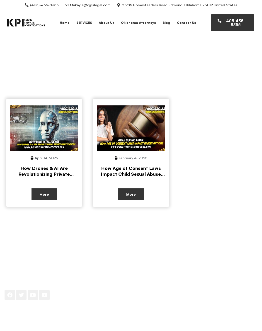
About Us (106, 22)
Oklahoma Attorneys (138, 22)
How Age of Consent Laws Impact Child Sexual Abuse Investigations (131, 174)
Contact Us (186, 22)
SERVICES (84, 22)
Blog (166, 22)
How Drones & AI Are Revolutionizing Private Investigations (44, 174)
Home (65, 22)
